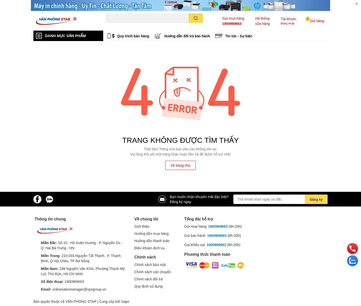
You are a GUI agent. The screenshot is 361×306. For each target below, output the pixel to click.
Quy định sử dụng (148, 286)
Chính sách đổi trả (148, 279)
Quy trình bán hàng (133, 36)
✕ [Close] (356, 3)
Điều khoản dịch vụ (149, 248)
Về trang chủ (181, 165)
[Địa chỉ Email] (280, 199)
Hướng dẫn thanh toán (152, 241)
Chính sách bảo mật (150, 264)
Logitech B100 (151, 26)
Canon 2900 (130, 26)
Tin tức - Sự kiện (238, 36)
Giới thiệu (142, 226)
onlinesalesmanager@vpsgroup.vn (79, 289)
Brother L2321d (174, 26)
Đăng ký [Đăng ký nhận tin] (316, 199)
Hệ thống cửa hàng (262, 21)
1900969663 (232, 23)
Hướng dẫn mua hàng (151, 233)
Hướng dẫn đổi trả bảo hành (187, 36)
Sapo (125, 301)
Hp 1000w (112, 26)
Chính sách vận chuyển (152, 272)
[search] (196, 18)
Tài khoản (288, 19)
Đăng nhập (287, 23)
